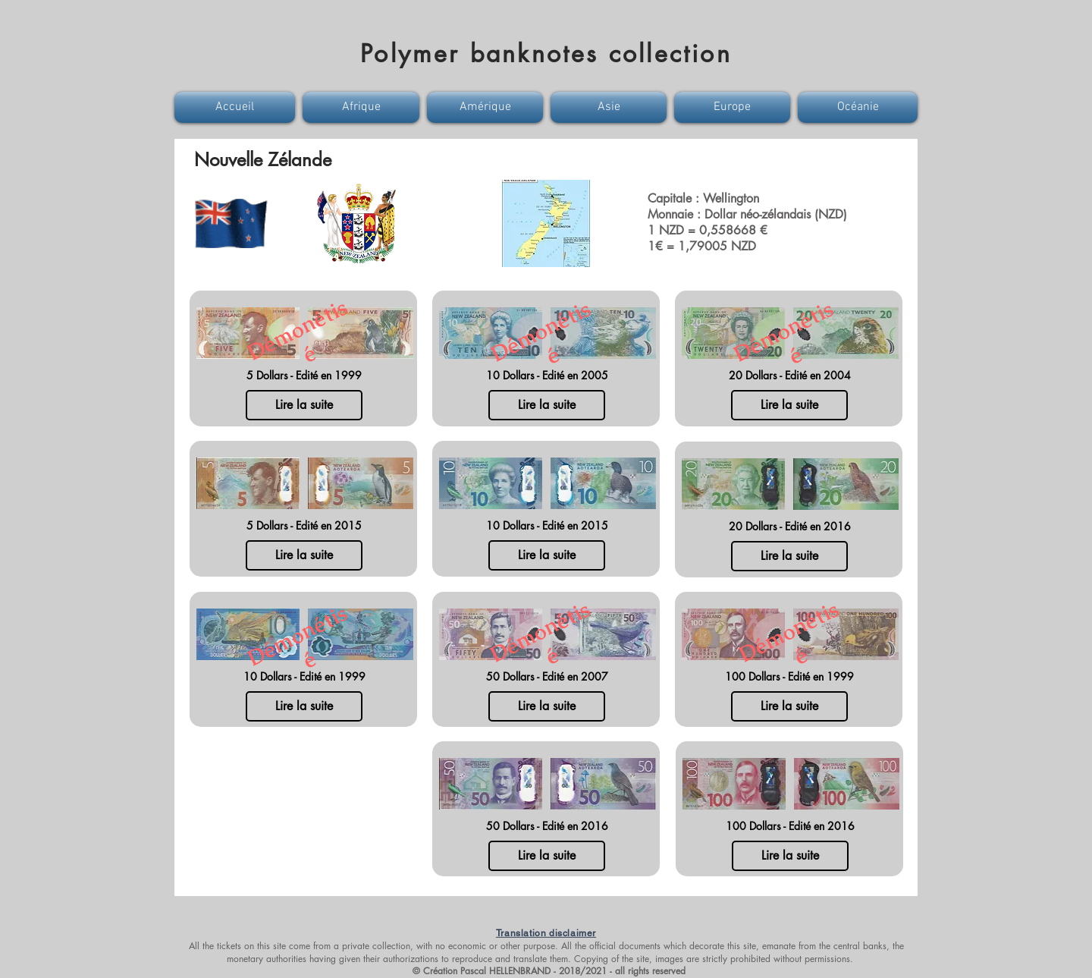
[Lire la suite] (304, 405)
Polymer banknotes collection (546, 53)
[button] (236, 107)
